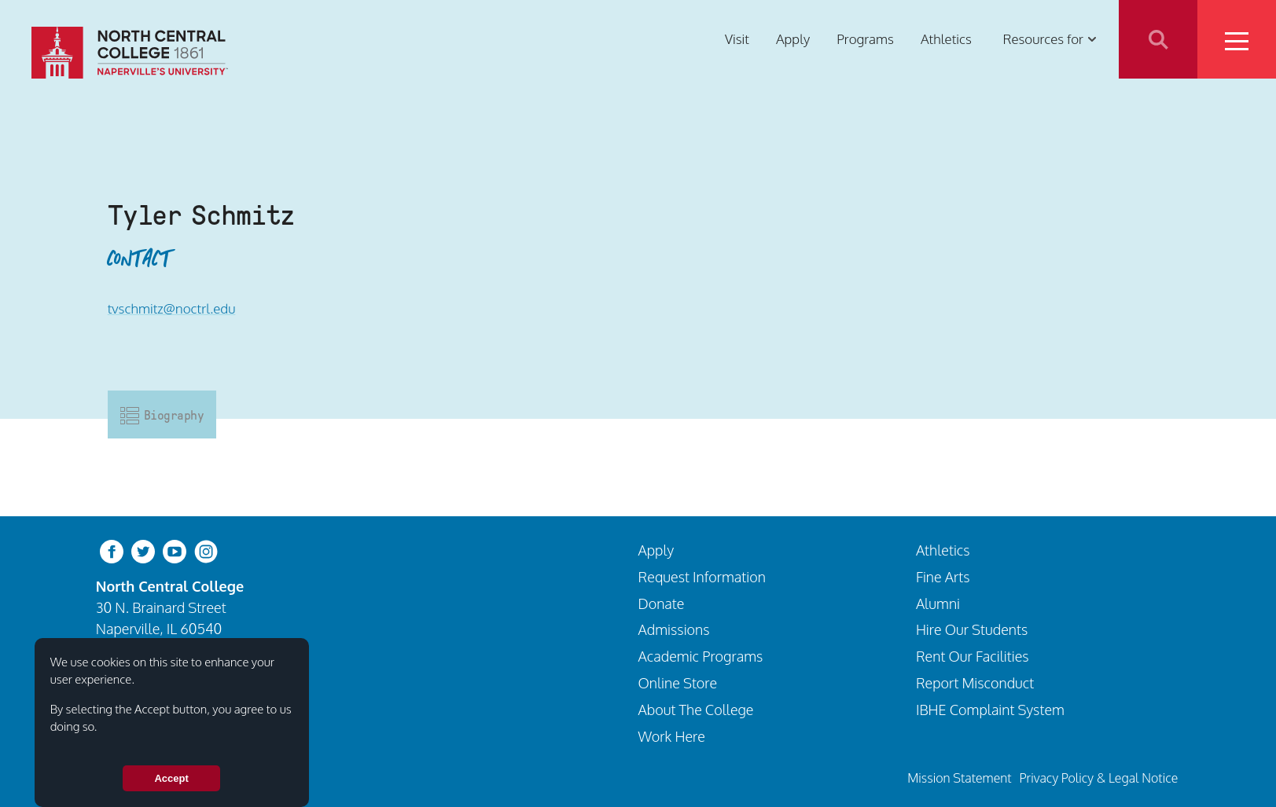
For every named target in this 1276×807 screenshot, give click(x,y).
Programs (865, 39)
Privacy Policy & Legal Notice (1098, 777)
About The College (696, 709)
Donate (661, 603)
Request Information (702, 576)
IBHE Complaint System (990, 709)
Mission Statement (959, 777)
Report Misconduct (975, 682)
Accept (171, 778)
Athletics (946, 39)
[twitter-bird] (143, 550)
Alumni (938, 603)
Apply (793, 39)
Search (1158, 39)
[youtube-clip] (174, 550)
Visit (737, 39)
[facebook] (111, 550)
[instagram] (206, 550)
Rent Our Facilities (972, 656)
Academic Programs (700, 656)
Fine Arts (943, 576)
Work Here (671, 736)
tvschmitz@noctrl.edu (172, 308)
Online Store (678, 682)
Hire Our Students (972, 629)
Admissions (674, 629)
